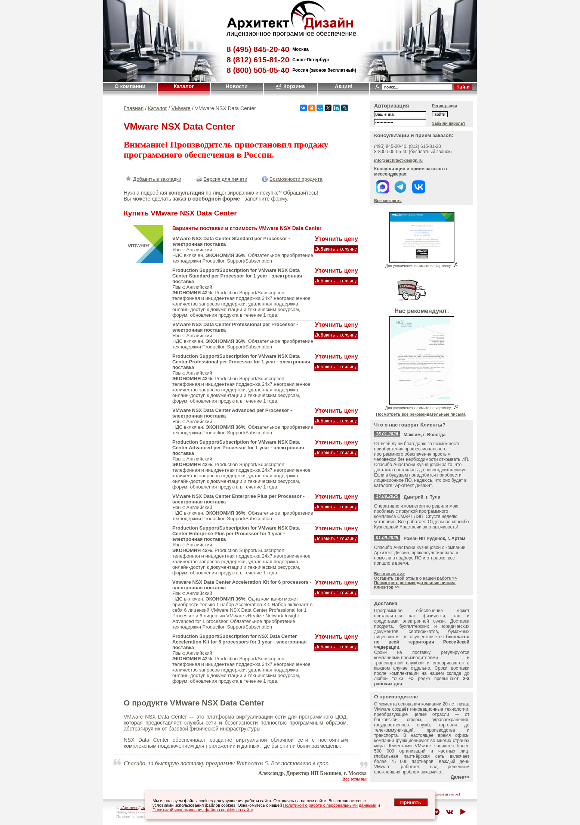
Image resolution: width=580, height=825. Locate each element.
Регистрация (444, 105)
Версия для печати (220, 179)
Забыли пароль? (449, 123)
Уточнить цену (336, 239)
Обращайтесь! (300, 193)
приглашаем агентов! (441, 794)
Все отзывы (354, 779)
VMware (181, 108)
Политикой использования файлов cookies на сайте (202, 809)
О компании (130, 86)
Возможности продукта (291, 179)
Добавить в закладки (152, 179)
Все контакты (388, 200)
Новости (237, 86)
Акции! (344, 86)
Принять (410, 802)
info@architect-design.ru (398, 160)
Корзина (290, 86)
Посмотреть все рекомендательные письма (421, 414)
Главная (134, 108)
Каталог (184, 86)
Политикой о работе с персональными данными (330, 805)
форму (279, 199)
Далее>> (460, 777)
